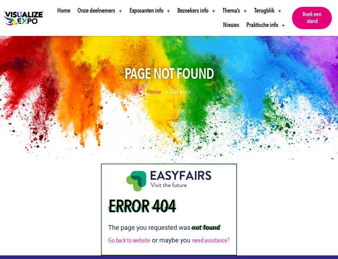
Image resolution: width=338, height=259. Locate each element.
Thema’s (235, 11)
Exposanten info (149, 11)
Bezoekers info (196, 11)
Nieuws (231, 25)
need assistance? (211, 240)
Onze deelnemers (99, 11)
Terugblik (268, 11)
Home (63, 10)
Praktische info (265, 25)
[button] (312, 18)
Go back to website (129, 240)
